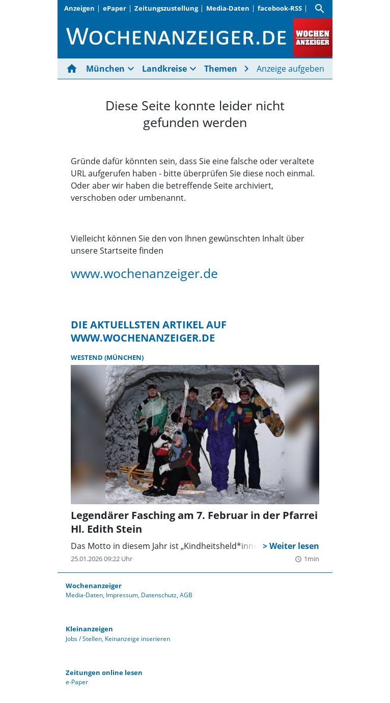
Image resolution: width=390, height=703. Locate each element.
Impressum (122, 595)
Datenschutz (159, 595)
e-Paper (77, 682)
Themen (220, 68)
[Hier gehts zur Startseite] (74, 68)
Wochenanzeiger (94, 585)
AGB (186, 595)
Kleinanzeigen (89, 628)
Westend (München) (107, 357)
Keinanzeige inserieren (137, 638)
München (105, 68)
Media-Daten (227, 8)
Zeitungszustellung (166, 8)
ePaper (114, 8)
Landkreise (164, 68)
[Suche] (320, 9)
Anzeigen (79, 8)
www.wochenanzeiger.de (144, 273)
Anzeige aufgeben (290, 68)
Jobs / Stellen (84, 638)
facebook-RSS (280, 8)
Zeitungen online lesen (104, 672)
